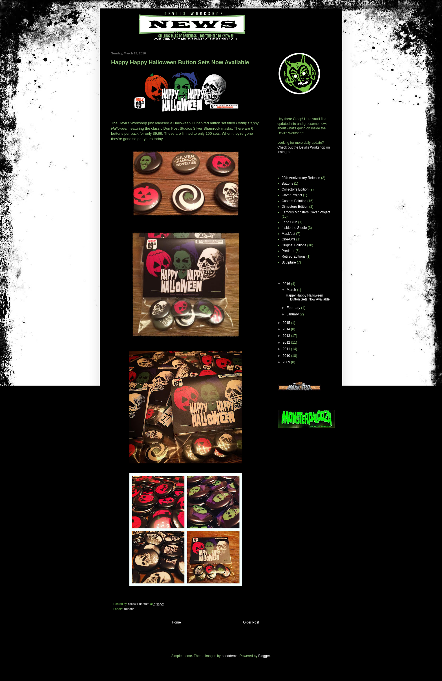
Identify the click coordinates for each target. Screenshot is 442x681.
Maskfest (288, 234)
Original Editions (294, 245)
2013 (287, 336)
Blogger (264, 656)
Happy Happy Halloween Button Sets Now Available (308, 297)
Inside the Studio (294, 228)
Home (176, 622)
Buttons (129, 609)
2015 (287, 323)
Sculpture (289, 262)
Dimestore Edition (295, 207)
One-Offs (288, 239)
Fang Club (289, 222)
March (292, 290)
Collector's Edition (295, 189)
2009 (287, 362)
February (294, 308)
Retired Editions (294, 256)
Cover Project (292, 195)
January (293, 314)
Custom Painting (294, 201)
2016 (287, 284)
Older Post (251, 622)
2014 (287, 329)
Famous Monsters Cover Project (306, 212)
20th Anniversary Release (301, 178)
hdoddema (230, 656)
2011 (287, 349)
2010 (287, 356)
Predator (288, 251)
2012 (287, 342)
